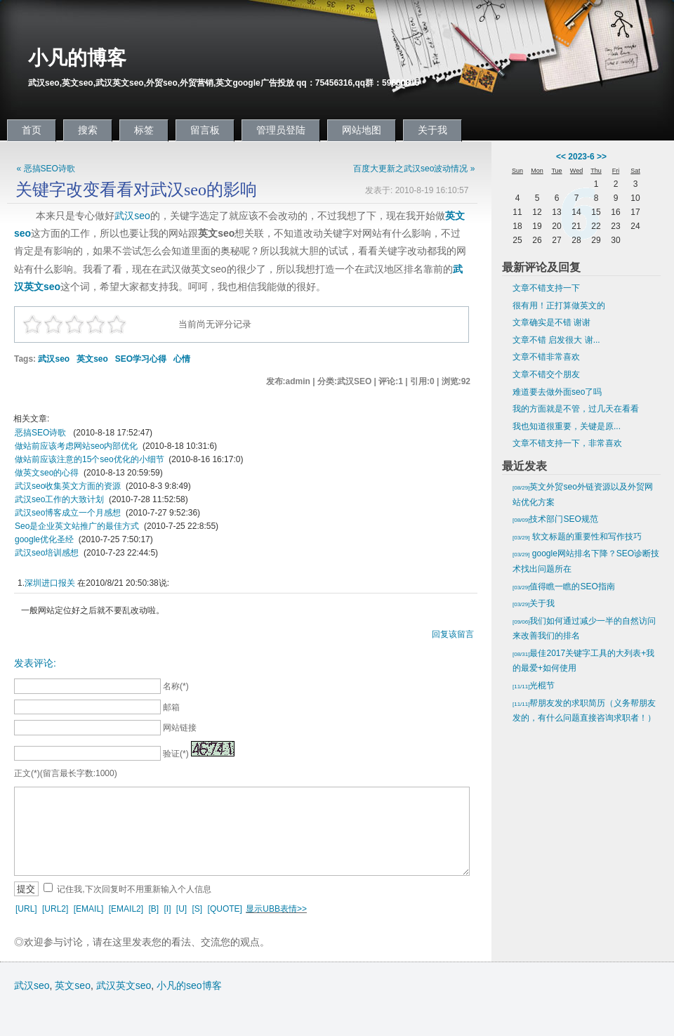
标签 (144, 130)
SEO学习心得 (140, 359)
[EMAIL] (89, 909)
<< (561, 157)
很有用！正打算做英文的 (559, 305)
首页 (31, 130)
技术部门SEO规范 (555, 519)
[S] (197, 909)
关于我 (432, 130)
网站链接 (180, 728)
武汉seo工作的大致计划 (59, 499)
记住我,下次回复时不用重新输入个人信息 (134, 889)
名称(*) (176, 686)
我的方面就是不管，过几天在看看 (576, 409)
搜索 (88, 130)
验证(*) (176, 754)
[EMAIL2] (126, 909)
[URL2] (55, 909)
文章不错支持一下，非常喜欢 (567, 443)
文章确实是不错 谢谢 (551, 322)
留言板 (205, 130)
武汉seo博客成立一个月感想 (68, 513)
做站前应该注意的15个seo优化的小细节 (89, 459)
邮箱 (171, 707)
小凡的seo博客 (189, 985)
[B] (153, 909)
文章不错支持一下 (546, 288)
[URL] (26, 909)
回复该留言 (453, 634)
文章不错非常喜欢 (546, 357)
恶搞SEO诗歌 (42, 433)
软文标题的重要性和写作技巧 (577, 537)
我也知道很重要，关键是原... (567, 426)
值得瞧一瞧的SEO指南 (564, 586)
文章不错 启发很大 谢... (556, 340)
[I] (167, 909)
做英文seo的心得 (47, 473)
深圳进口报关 (50, 583)
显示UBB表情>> (276, 909)
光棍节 (534, 685)
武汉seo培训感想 (47, 553)
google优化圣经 (44, 539)
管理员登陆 (280, 130)
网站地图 (361, 130)
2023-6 (581, 157)
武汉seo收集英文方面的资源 (68, 486)
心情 (181, 359)
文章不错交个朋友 (546, 374)
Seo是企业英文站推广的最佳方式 (77, 526)
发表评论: (35, 663)
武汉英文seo (124, 985)
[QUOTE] (225, 909)
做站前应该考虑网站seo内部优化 (76, 446)
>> (602, 157)
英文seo (92, 359)
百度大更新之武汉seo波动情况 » (414, 168)
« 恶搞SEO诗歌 (46, 168)
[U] (181, 909)
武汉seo (132, 215)
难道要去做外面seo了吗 (557, 392)
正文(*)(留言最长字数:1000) (65, 773)
